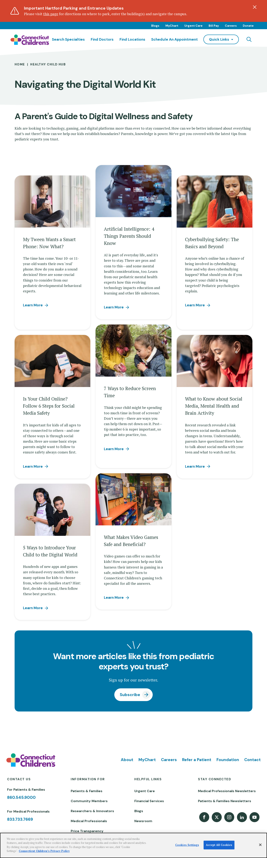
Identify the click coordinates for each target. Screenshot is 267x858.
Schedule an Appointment (174, 39)
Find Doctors (102, 39)
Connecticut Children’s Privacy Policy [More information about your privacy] (44, 851)
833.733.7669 (20, 819)
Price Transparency (87, 831)
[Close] (260, 844)
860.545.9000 (21, 797)
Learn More (33, 305)
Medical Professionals (89, 821)
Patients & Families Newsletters (224, 801)
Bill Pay (214, 26)
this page (50, 13)
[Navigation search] (249, 39)
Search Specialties (68, 39)
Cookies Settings (187, 845)
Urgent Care (193, 26)
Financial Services (149, 801)
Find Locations (132, 39)
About (127, 759)
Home (20, 64)
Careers (231, 26)
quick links (219, 39)
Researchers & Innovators (92, 811)
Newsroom (143, 821)
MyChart (171, 26)
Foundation (228, 759)
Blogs (155, 26)
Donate (248, 26)
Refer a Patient (196, 759)
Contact (252, 759)
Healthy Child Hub (48, 64)
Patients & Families (86, 791)
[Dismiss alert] (255, 7)
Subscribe (130, 694)
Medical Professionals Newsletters (227, 791)
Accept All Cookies (219, 845)
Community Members (89, 801)
